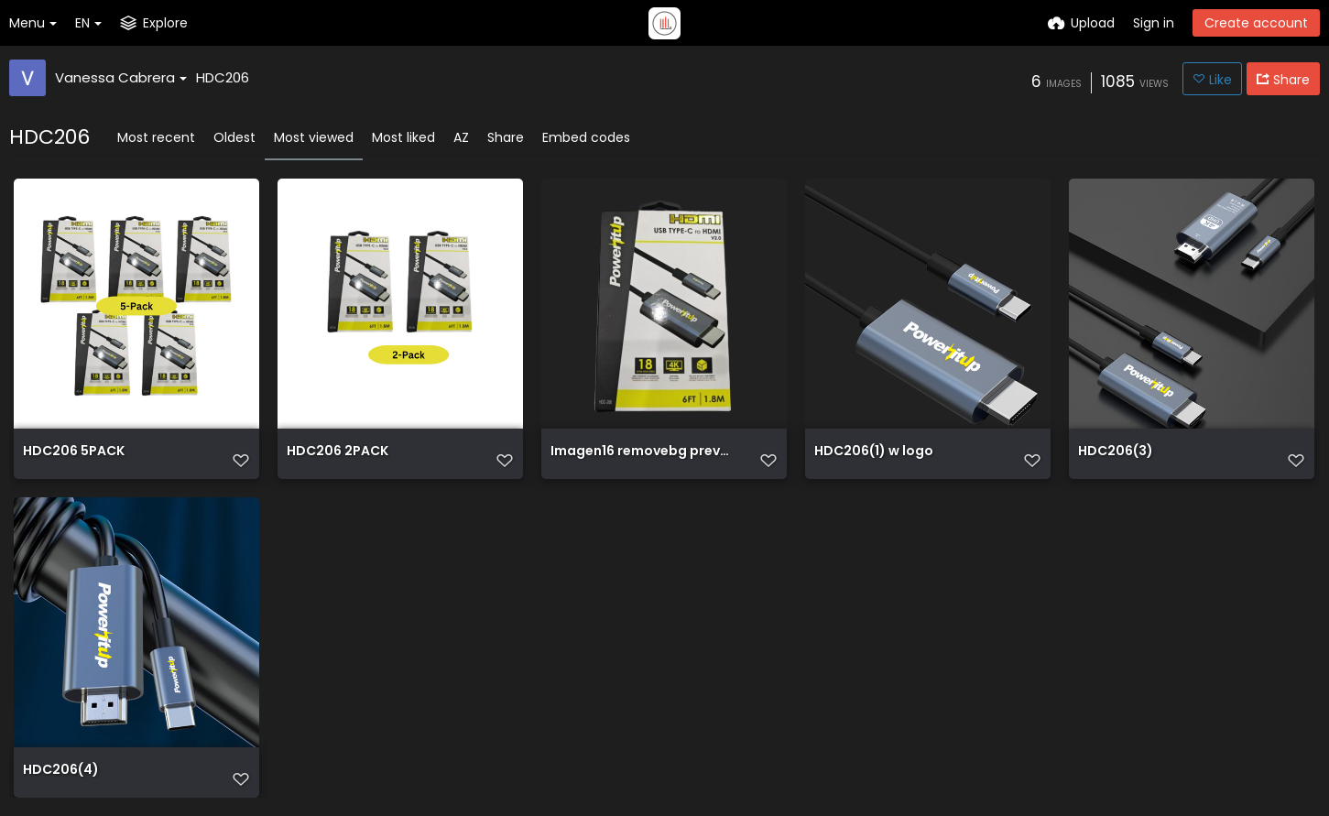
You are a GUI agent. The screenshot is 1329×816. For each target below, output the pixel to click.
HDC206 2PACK (337, 452)
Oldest (234, 137)
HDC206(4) (61, 770)
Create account (1256, 23)
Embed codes (586, 137)
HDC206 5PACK (74, 452)
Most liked (403, 137)
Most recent (156, 137)
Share (505, 137)
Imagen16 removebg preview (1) (641, 452)
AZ (461, 137)
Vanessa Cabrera (121, 77)
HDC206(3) (1115, 452)
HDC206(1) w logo (873, 452)
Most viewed (314, 137)
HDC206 (222, 77)
